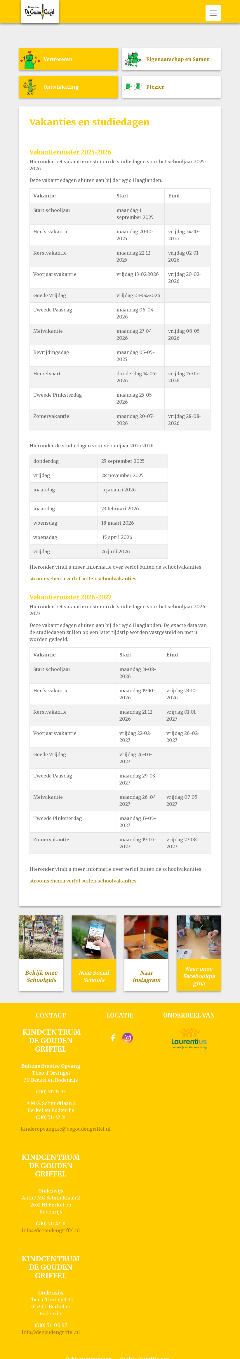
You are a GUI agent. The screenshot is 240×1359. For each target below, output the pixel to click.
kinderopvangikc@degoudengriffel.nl (66, 1129)
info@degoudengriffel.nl (51, 1230)
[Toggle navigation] (213, 13)
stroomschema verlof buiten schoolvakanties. (83, 579)
